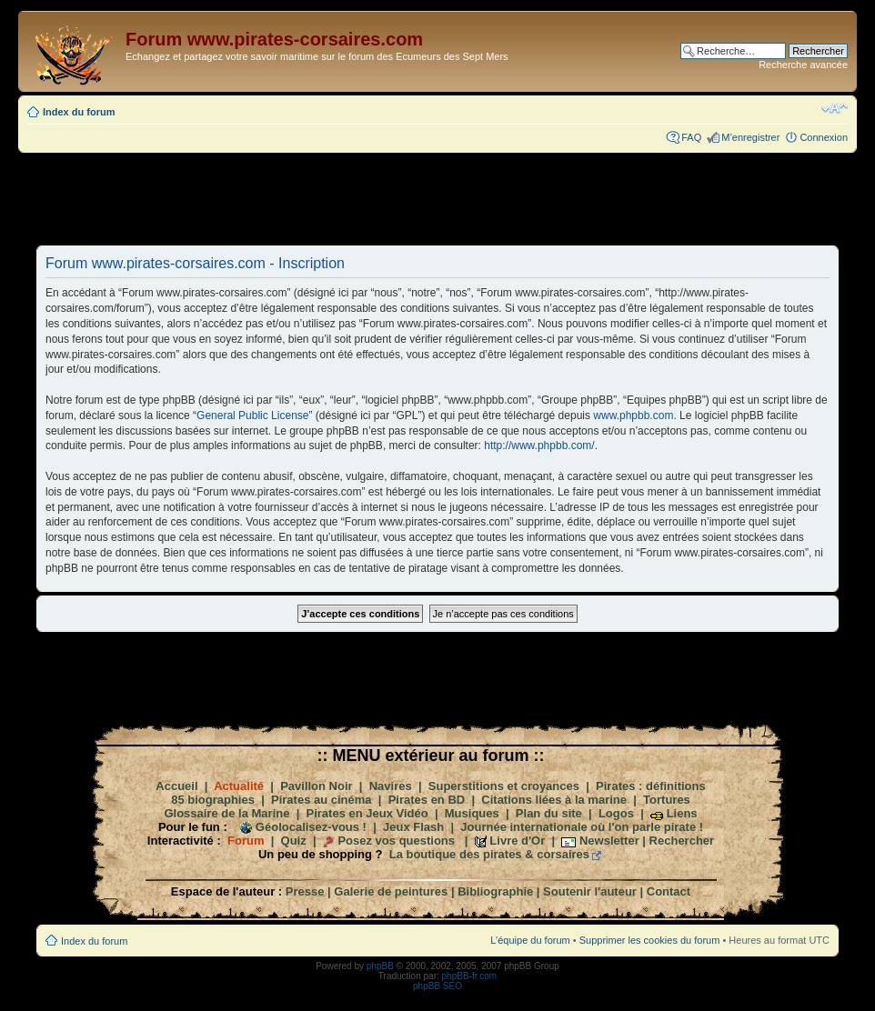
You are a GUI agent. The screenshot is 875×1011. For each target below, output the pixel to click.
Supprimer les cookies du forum (649, 940)
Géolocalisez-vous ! (311, 827)
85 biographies (213, 799)
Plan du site (549, 813)
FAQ (691, 137)
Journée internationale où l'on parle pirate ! (581, 827)
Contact (668, 891)
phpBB (380, 966)
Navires (390, 786)
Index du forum (79, 111)
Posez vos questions (396, 840)
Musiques (472, 813)
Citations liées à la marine (554, 799)
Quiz (294, 840)
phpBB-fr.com (470, 976)
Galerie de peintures (391, 891)
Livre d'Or (517, 840)
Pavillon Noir (316, 786)
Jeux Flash (413, 827)
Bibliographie (495, 891)
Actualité (239, 786)
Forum (245, 840)
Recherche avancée (803, 64)
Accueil (176, 786)
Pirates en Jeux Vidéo (367, 813)
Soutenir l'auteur (590, 891)
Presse (305, 891)
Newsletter (609, 840)
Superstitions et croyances (503, 786)
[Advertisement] (437, 198)
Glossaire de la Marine (226, 813)
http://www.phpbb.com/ (539, 445)
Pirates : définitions (651, 786)
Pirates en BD (427, 799)
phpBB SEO (437, 986)
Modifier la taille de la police (834, 108)
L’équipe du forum (529, 940)
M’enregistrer (750, 137)
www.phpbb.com (633, 415)
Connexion (824, 137)
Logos (616, 813)
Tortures (666, 799)
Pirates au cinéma (321, 799)
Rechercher (682, 840)
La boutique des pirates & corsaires (489, 854)
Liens (682, 813)
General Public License (252, 415)
